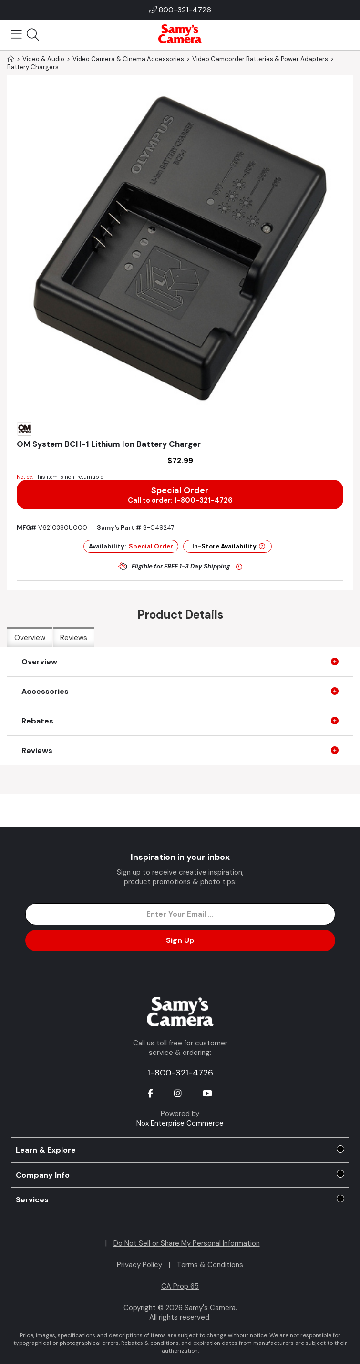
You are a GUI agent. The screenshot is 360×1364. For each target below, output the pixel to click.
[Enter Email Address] (180, 914)
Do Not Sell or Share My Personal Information (186, 1243)
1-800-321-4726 (180, 1072)
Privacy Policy (139, 1265)
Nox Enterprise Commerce (180, 1123)
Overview (29, 637)
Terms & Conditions (210, 1265)
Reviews (73, 637)
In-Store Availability (228, 546)
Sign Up (180, 940)
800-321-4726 (185, 10)
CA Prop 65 (180, 1286)
